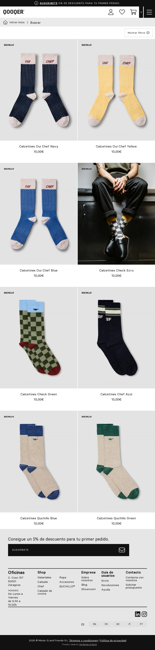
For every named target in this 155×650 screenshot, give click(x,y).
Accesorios (66, 582)
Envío (105, 580)
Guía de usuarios (108, 574)
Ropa (62, 577)
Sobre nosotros (87, 579)
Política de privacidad (113, 640)
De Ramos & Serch (88, 644)
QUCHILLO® (67, 586)
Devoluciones (110, 585)
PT (141, 624)
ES (82, 624)
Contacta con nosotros (134, 579)
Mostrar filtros (139, 32)
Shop (42, 572)
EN (94, 624)
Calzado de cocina (45, 592)
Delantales (44, 577)
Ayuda (105, 589)
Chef (41, 586)
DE (117, 624)
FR (106, 624)
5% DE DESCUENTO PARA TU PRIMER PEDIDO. (77, 3)
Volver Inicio (14, 22)
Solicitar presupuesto (134, 586)
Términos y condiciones (83, 640)
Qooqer (14, 12)
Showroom (88, 589)
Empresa (88, 572)
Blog (84, 584)
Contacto (133, 572)
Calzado (43, 582)
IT (130, 624)
